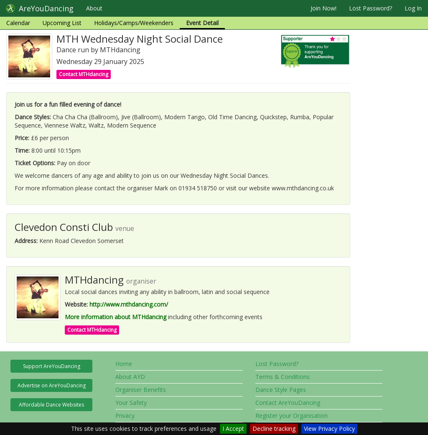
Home (123, 364)
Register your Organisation (291, 416)
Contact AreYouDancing (287, 403)
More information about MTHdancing (115, 317)
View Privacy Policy (329, 428)
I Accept (233, 428)
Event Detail (202, 23)
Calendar (18, 23)
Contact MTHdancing (83, 74)
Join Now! (323, 8)
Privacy (125, 416)
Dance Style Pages (280, 390)
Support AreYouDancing (51, 366)
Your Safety (131, 403)
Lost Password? (370, 8)
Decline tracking (274, 428)
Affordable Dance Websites (51, 404)
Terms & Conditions (282, 377)
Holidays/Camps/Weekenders (133, 23)
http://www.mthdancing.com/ (128, 304)
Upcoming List (62, 23)
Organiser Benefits (140, 390)
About (94, 8)
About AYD (130, 377)
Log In (413, 8)
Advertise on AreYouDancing (52, 385)
